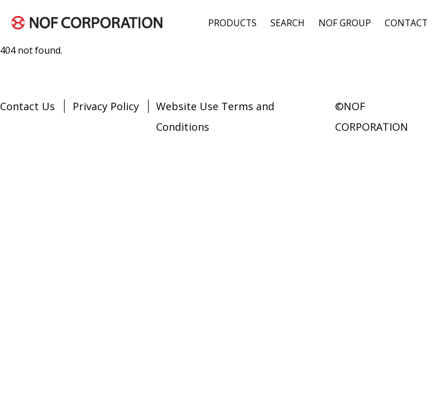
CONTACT (406, 23)
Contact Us (27, 106)
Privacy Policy (106, 106)
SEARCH (287, 23)
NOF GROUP (344, 23)
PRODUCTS (232, 23)
